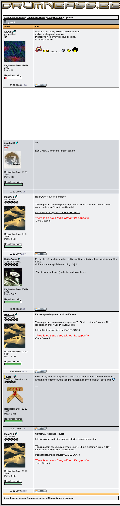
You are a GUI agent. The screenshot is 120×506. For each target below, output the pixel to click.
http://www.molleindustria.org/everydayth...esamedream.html (65, 439)
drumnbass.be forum (14, 17)
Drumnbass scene (36, 17)
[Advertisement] (61, 113)
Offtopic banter (54, 17)
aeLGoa (8, 31)
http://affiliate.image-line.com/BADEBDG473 (57, 212)
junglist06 (9, 143)
